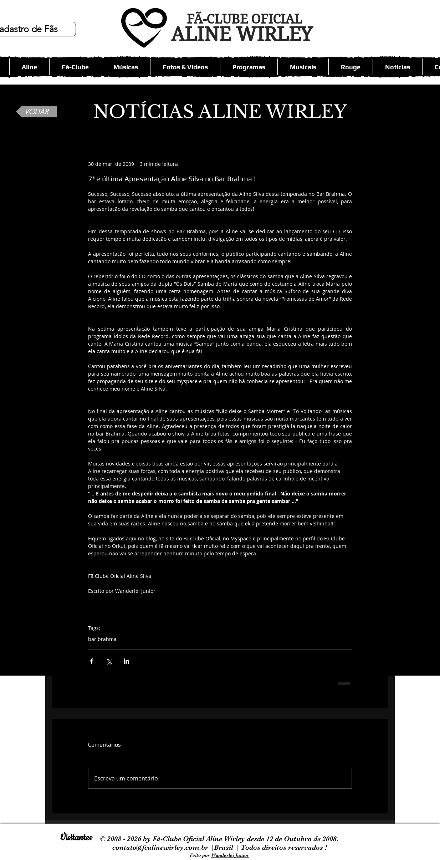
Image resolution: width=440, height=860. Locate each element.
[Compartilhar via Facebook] (91, 661)
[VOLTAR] (36, 111)
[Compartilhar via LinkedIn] (126, 661)
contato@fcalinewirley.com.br (161, 847)
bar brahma (102, 639)
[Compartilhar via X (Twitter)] (109, 661)
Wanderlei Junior (230, 855)
